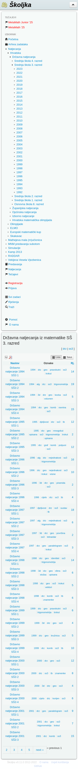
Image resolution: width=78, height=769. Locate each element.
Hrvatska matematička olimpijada (32, 220)
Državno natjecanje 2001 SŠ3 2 (15, 723)
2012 (19, 112)
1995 (19, 180)
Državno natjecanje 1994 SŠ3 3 (15, 396)
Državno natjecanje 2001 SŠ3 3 (15, 736)
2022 (19, 72)
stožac (43, 574)
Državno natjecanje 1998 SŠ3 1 (15, 560)
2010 (19, 120)
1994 (19, 184)
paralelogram (55, 545)
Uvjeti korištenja (60, 762)
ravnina (62, 407)
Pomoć (11, 319)
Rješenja (12, 302)
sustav (64, 508)
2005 (19, 140)
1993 (19, 188)
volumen (48, 398)
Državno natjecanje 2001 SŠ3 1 (15, 711)
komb (53, 407)
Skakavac (16, 236)
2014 (19, 104)
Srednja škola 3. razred (28, 64)
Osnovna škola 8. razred (29, 204)
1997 (19, 172)
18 (72, 509)
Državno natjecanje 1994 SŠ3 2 (15, 384)
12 (72, 421)
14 (72, 371)
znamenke (48, 599)
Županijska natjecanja (25, 208)
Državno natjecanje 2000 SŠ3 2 (15, 673)
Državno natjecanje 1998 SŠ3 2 (15, 572)
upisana (49, 438)
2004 (19, 144)
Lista (56, 357)
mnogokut (58, 430)
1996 (19, 176)
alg (38, 384)
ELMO (14, 228)
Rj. (72, 363)
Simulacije (14, 247)
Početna (11, 39)
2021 (19, 76)
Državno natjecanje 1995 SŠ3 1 (15, 421)
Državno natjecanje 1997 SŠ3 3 (15, 535)
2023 (19, 68)
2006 (19, 136)
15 (72, 409)
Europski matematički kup (25, 232)
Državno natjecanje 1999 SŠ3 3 (15, 635)
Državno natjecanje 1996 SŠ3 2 (15, 472)
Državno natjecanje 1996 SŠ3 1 (15, 459)
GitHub (38, 766)
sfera (57, 571)
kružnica (55, 635)
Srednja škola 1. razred (28, 200)
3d (39, 395)
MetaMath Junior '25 (19, 22)
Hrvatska (15, 52)
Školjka (16, 4)
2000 (19, 160)
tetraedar (51, 537)
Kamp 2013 (15, 251)
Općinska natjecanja (24, 212)
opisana (33, 434)
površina (61, 533)
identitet (55, 558)
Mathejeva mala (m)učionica (25, 240)
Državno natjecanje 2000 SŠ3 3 (15, 685)
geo (45, 369)
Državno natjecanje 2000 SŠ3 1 (15, 660)
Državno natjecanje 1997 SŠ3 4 (15, 547)
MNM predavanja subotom (24, 244)
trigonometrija (61, 384)
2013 (19, 108)
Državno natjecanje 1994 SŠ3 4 (15, 409)
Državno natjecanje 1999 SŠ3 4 (15, 648)
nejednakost (55, 457)
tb (64, 422)
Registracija (13, 283)
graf (46, 445)
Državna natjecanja (23, 56)
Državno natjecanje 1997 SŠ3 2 (15, 522)
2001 (19, 156)
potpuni (62, 445)
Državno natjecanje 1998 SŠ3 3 (15, 585)
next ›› (40, 749)
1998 (19, 168)
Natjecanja (14, 48)
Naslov (14, 363)
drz (65, 348)
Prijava (11, 288)
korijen (56, 698)
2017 (19, 92)
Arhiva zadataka (16, 44)
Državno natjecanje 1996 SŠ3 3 (15, 484)
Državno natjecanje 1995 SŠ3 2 (15, 434)
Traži (9, 307)
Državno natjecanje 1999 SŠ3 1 (15, 610)
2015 (19, 100)
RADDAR (14, 255)
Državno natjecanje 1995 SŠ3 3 (15, 447)
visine (53, 474)
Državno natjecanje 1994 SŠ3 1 (15, 371)
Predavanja (13, 264)
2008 (19, 128)
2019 (19, 84)
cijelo (44, 497)
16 (72, 459)
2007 (19, 132)
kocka (58, 395)
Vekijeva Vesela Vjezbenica (24, 259)
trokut (49, 373)
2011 (19, 116)
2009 (19, 124)
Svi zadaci (13, 297)
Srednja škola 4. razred (28, 60)
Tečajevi (11, 274)
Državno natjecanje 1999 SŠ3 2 (15, 623)
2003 (19, 148)
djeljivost (44, 422)
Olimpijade (16, 224)
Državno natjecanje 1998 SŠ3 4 (15, 597)
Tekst (67, 357)
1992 (19, 192)
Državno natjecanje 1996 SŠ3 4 (15, 497)
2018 (19, 88)
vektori (48, 587)
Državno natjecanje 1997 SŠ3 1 (15, 509)
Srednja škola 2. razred (28, 196)
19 (72, 384)
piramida (60, 483)
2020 (19, 80)
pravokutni (55, 369)
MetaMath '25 (15, 27)
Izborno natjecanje (23, 216)
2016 (19, 96)
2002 (19, 152)
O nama (12, 324)
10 (72, 472)
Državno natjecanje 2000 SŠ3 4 (15, 698)
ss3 (71, 348)
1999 (19, 164)
